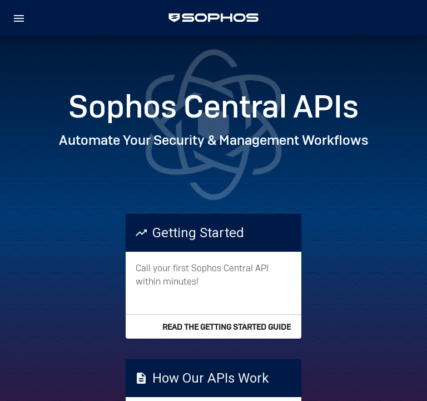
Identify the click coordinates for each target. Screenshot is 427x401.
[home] (213, 18)
